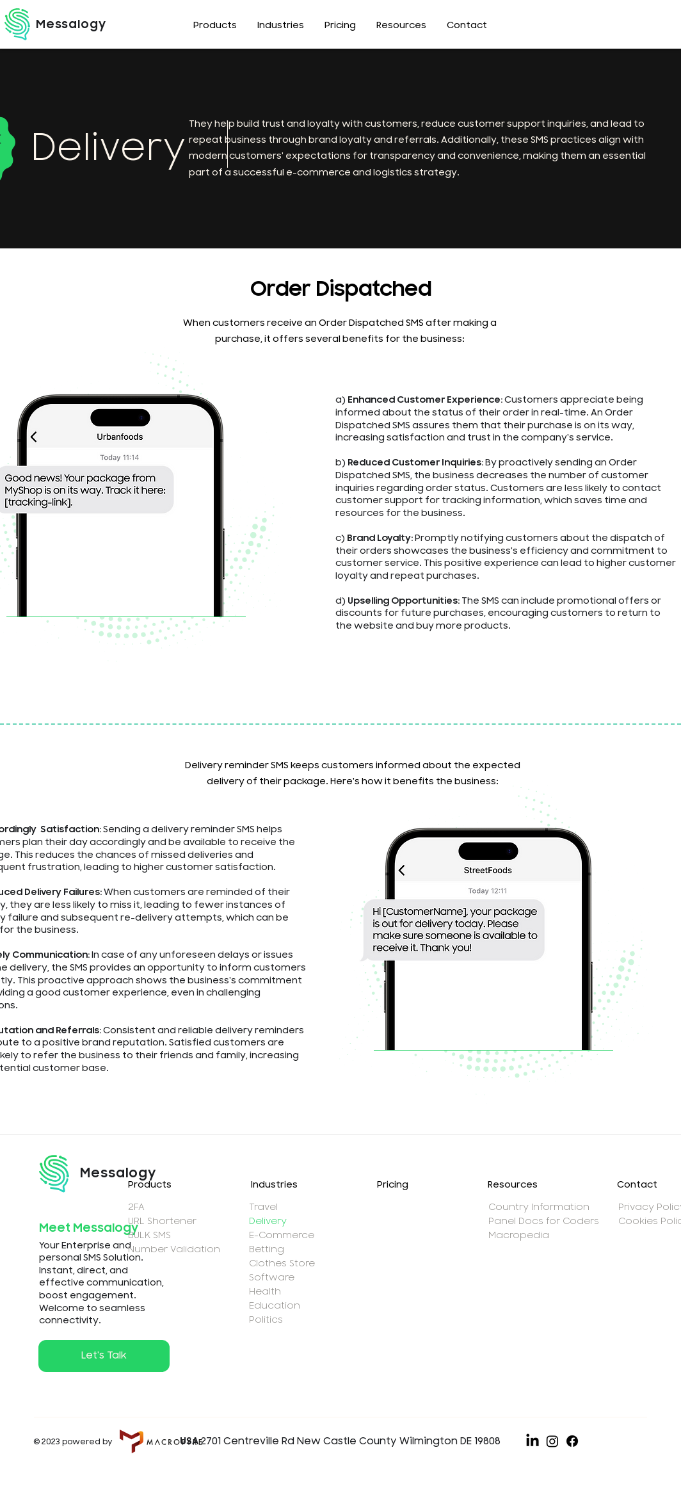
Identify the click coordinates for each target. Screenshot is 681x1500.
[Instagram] (552, 1441)
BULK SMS (149, 1235)
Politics (266, 1319)
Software (271, 1277)
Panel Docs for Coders (542, 1221)
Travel (263, 1207)
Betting (266, 1249)
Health (265, 1291)
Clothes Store (282, 1263)
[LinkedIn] (532, 1441)
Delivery (268, 1221)
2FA (136, 1207)
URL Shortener (162, 1221)
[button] (215, 26)
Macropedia (518, 1235)
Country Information (538, 1207)
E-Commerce (281, 1235)
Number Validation (173, 1249)
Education (274, 1305)
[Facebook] (572, 1441)
